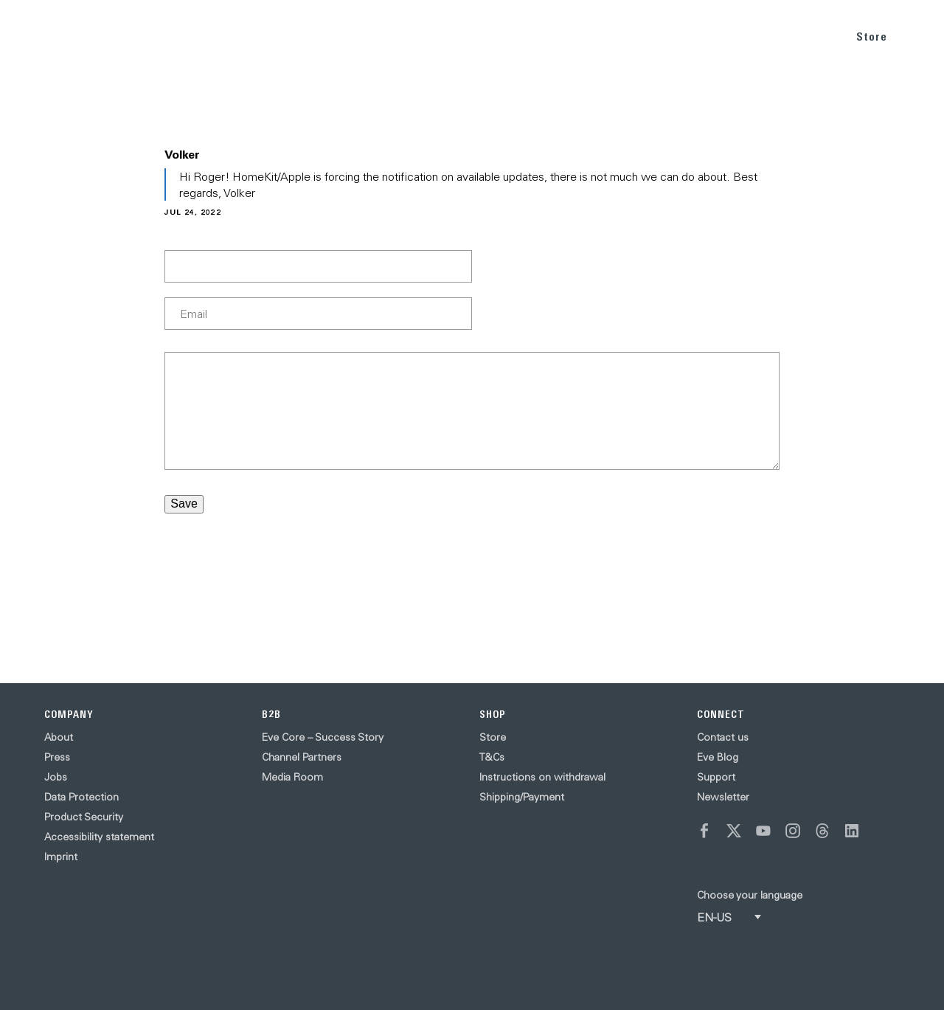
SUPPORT (807, 36)
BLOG (751, 36)
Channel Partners (301, 757)
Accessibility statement (99, 836)
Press (57, 757)
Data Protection (81, 796)
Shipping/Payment (521, 796)
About (58, 737)
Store (871, 37)
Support (716, 777)
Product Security (83, 816)
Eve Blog (717, 757)
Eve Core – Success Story (323, 737)
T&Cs (491, 757)
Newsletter (723, 796)
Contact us (723, 737)
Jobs (55, 777)
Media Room (292, 777)
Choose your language (749, 895)
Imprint (60, 856)
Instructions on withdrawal (542, 777)
